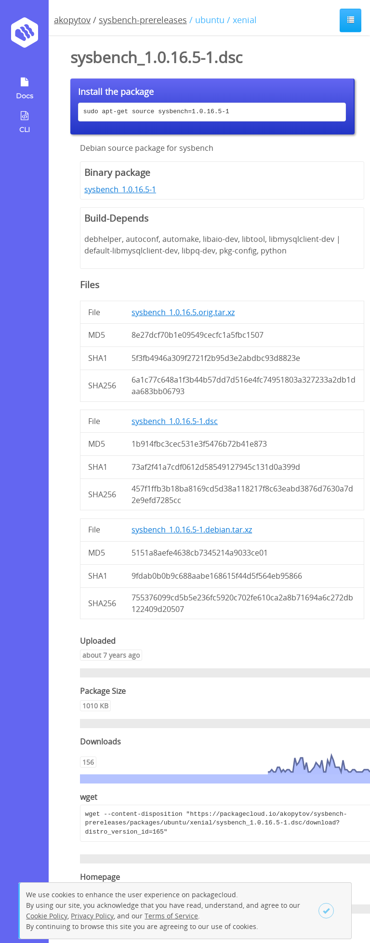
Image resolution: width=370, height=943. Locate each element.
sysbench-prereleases (143, 20)
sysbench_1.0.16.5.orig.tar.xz (183, 312)
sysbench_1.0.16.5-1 (120, 189)
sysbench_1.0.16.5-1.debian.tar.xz (192, 529)
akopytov (72, 20)
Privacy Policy (92, 915)
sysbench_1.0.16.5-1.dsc (175, 421)
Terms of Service (171, 915)
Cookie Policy (46, 915)
